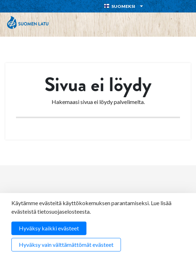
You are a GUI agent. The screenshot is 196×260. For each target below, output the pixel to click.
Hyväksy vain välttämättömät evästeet (66, 244)
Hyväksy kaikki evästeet (49, 228)
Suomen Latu (27, 22)
